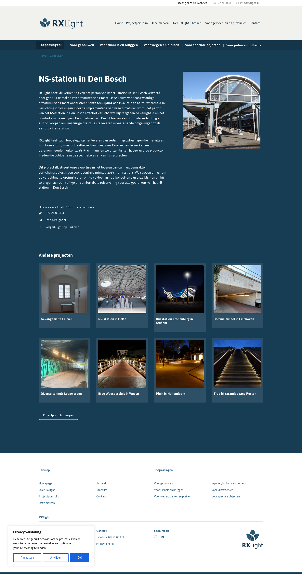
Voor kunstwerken (222, 490)
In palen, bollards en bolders (229, 483)
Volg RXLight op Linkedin (62, 227)
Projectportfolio (137, 23)
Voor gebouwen (82, 45)
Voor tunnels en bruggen (119, 45)
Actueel (197, 23)
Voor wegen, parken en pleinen (172, 496)
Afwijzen (55, 557)
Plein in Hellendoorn (171, 393)
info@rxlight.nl (56, 220)
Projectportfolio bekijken (58, 415)
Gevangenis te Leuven (56, 319)
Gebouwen (56, 55)
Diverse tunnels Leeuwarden (61, 393)
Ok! (80, 557)
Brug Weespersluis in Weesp (118, 393)
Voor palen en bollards (243, 45)
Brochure (101, 490)
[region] (51, 546)
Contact (254, 23)
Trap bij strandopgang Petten (235, 393)
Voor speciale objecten (202, 45)
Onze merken (160, 23)
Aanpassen (27, 557)
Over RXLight (180, 23)
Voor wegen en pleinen (161, 45)
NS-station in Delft (112, 319)
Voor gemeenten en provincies (225, 23)
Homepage (45, 483)
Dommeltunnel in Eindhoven (234, 319)
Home (119, 23)
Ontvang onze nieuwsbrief (191, 3)
